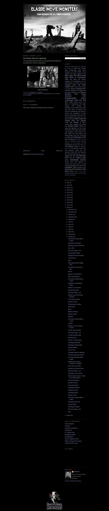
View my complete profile (73, 481)
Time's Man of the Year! (74, 366)
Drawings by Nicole (70, 434)
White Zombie (76, 163)
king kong (68, 169)
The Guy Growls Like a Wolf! (76, 355)
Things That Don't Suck (71, 443)
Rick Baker (68, 133)
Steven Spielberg (70, 139)
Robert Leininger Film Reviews (73, 441)
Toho (70, 157)
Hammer (77, 107)
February (71, 234)
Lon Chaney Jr (75, 122)
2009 (68, 415)
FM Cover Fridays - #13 (74, 332)
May (69, 227)
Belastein (70, 316)
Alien (69, 260)
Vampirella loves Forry (74, 402)
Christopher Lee (78, 81)
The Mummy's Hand (71, 150)
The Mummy (69, 146)
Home (43, 150)
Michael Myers (73, 126)
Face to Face (71, 350)
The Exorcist (76, 143)
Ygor (84, 164)
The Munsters (82, 152)
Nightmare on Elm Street (78, 128)
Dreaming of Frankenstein (75, 345)
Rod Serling (79, 133)
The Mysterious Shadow (74, 304)
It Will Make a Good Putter (75, 373)
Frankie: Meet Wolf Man (74, 330)
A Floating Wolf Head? (74, 342)
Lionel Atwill (68, 119)
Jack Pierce (74, 115)
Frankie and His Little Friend (75, 368)
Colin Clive (79, 83)
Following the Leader (73, 406)
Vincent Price (69, 162)
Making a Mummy (73, 311)
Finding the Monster (73, 290)
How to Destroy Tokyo (74, 253)
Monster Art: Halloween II (75, 274)
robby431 (77, 471)
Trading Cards (81, 157)
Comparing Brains (73, 392)
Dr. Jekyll (71, 88)
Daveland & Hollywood (71, 428)
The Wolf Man (81, 156)
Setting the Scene (73, 390)
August (70, 219)
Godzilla (79, 106)
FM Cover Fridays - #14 (74, 292)
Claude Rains (69, 83)
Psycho (84, 130)
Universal (28, 95)
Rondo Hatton (69, 135)
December (71, 209)
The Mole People (79, 144)
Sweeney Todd (72, 337)
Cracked (70, 323)
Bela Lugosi (69, 75)
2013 (68, 200)
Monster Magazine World (72, 439)
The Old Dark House (74, 154)
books (81, 165)
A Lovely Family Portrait (74, 335)
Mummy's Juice (72, 395)
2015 (68, 195)
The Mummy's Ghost (77, 148)
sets (81, 171)
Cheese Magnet (69, 423)
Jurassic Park (80, 117)
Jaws (81, 115)
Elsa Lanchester (72, 92)
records (75, 171)
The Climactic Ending (74, 299)
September (71, 217)
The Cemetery (72, 258)
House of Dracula (76, 109)
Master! (70, 271)
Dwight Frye (82, 90)
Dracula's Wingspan (73, 380)
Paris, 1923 (71, 248)
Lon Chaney (81, 120)
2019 (68, 185)
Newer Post (26, 150)
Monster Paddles (72, 347)
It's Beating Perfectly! (74, 387)
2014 (68, 197)
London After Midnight (71, 124)
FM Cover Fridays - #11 (74, 409)
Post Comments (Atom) (37, 154)
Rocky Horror (71, 306)
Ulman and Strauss (73, 385)
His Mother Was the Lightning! (76, 352)
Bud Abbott (73, 79)
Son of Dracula (81, 135)
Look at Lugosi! (72, 404)
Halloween (68, 107)
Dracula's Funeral (73, 382)
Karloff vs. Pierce (72, 301)
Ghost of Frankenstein (45, 93)
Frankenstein (32, 93)
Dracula (79, 88)
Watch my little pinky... (74, 276)
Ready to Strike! (72, 314)
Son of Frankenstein (75, 137)
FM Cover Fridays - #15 (74, 250)
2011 (68, 205)
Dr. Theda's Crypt (70, 432)
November (71, 212)
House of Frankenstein (71, 111)
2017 (68, 190)
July (69, 222)
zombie (72, 175)
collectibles (68, 167)
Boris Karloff (82, 75)
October (70, 214)
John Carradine (69, 117)
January (70, 236)
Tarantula (73, 141)
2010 (68, 207)
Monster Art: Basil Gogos (75, 340)
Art (75, 72)
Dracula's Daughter (70, 90)
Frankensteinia (69, 436)
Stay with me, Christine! (74, 243)
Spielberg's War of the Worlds (76, 245)
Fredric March (78, 102)
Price (69, 411)
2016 (68, 192)
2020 (68, 182)
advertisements (72, 165)
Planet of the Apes (73, 130)
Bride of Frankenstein (78, 77)
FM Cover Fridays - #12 (74, 371)
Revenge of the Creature (75, 132)
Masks (84, 124)
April (69, 229)
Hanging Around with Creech (76, 255)
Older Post (59, 150)
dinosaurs (80, 167)
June (69, 224)
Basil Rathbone (77, 74)
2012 (68, 202)
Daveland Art (68, 430)
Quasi (69, 309)
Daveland (67, 426)
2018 (68, 187)
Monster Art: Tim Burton (74, 287)
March (70, 231)
